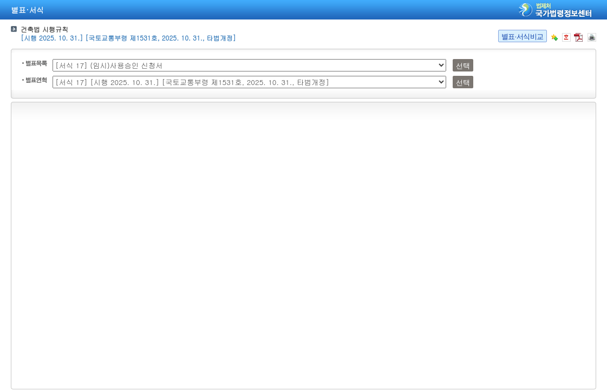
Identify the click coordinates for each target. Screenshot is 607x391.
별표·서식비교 (522, 36)
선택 (462, 66)
